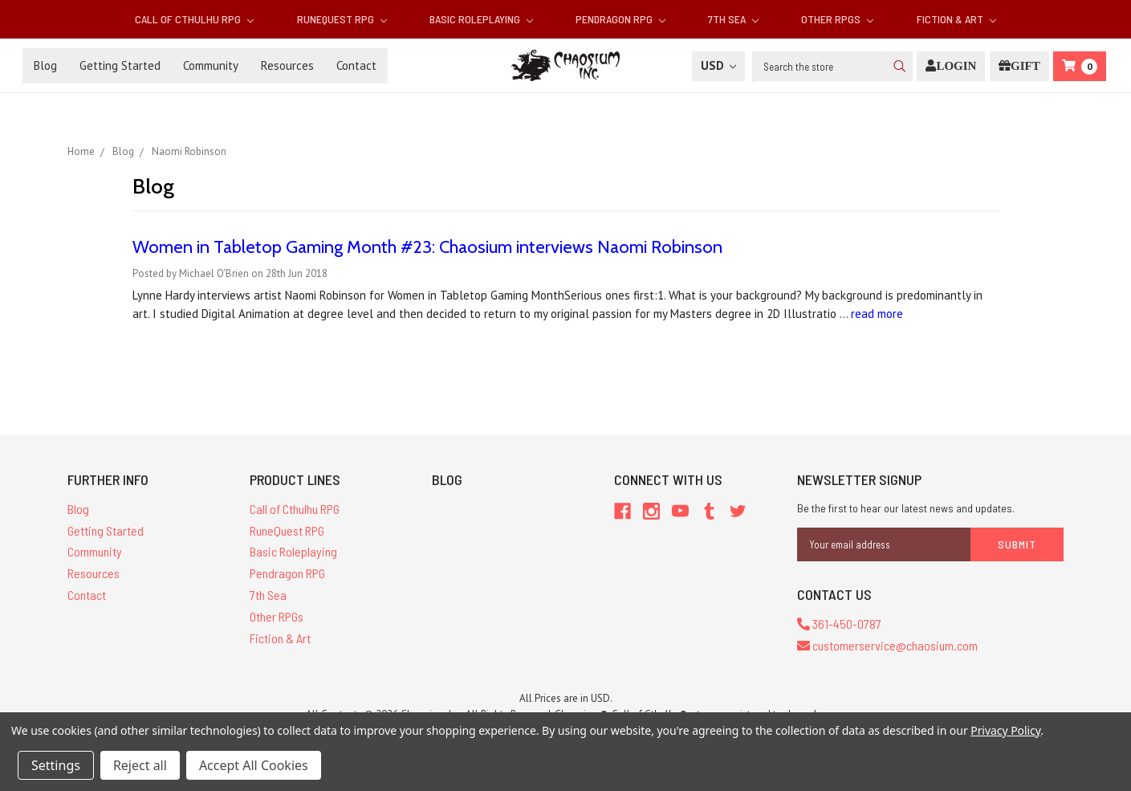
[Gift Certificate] (1019, 66)
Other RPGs (837, 19)
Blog (45, 65)
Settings (55, 765)
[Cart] (1079, 66)
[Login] (951, 66)
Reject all (140, 765)
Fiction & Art (956, 19)
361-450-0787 (839, 623)
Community (210, 65)
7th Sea (733, 19)
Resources (287, 65)
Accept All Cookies (253, 765)
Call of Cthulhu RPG (194, 19)
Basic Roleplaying (481, 19)
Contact (356, 65)
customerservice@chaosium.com (887, 645)
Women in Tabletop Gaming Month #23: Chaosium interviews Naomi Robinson (427, 247)
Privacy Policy (1005, 730)
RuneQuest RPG (342, 19)
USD (718, 65)
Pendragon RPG (620, 19)
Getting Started (120, 65)
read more (877, 313)
